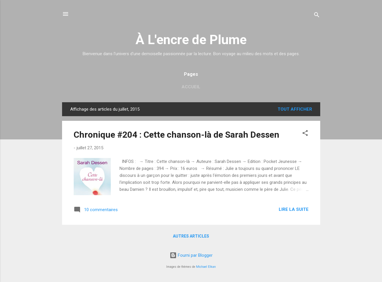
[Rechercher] (316, 16)
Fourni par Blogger (191, 255)
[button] (305, 134)
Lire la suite (294, 209)
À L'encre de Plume (191, 39)
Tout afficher (295, 109)
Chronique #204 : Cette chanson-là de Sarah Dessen (176, 135)
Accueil (191, 86)
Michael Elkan (206, 267)
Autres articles (191, 236)
